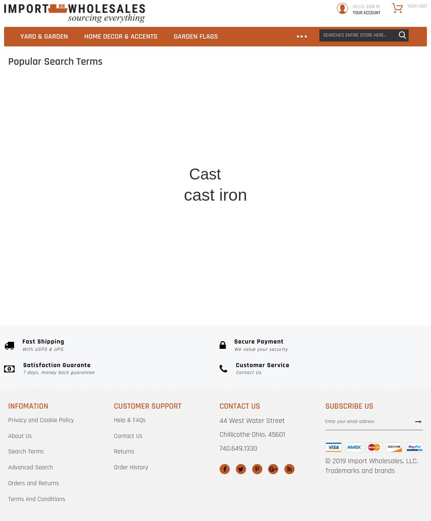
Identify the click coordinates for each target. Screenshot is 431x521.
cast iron (215, 195)
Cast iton (209, 212)
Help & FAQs (130, 420)
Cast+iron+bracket (216, 130)
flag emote (275, 157)
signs (144, 226)
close (246, 286)
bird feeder (259, 102)
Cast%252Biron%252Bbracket (167, 296)
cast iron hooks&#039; (131, 266)
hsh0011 (335, 136)
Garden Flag (251, 256)
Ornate (285, 229)
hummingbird (82, 143)
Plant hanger (186, 263)
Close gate (360, 185)
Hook (247, 231)
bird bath (288, 257)
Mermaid (305, 270)
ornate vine (330, 160)
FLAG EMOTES (150, 193)
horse (174, 125)
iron (234, 169)
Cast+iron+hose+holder (243, 268)
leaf (234, 97)
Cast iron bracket (185, 141)
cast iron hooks (260, 246)
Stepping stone (105, 247)
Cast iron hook (195, 246)
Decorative (202, 229)
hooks (165, 227)
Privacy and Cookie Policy (41, 420)
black (132, 211)
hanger (293, 197)
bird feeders (105, 258)
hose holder (202, 117)
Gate (124, 236)
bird (286, 187)
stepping (132, 203)
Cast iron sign (196, 99)
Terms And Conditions (36, 499)
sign (260, 144)
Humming (110, 119)
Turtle (331, 210)
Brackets (263, 220)
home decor (196, 157)
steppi (109, 217)
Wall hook (146, 237)
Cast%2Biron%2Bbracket (190, 82)
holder (262, 189)
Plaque (142, 146)
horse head (274, 288)
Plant (317, 196)
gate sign (335, 127)
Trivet (335, 185)
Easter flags (327, 247)
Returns (124, 451)
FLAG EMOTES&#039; (111, 182)
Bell (254, 136)
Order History (131, 467)
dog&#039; (101, 194)
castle (164, 216)
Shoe (173, 184)
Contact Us (128, 436)
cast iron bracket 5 (207, 304)
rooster (108, 204)
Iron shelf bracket (282, 278)
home (177, 171)
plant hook (112, 226)
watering (83, 204)
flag (244, 153)
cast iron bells (150, 94)
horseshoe (341, 194)
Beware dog (306, 239)
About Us (20, 436)
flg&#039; (307, 205)
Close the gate (333, 169)
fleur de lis (136, 155)
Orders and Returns (33, 483)
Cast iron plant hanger (177, 279)
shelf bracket (146, 252)
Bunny (134, 126)
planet (259, 198)
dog (243, 210)
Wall (159, 159)
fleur (296, 250)
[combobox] (364, 35)
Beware (103, 153)
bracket (145, 171)
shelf (292, 213)
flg (227, 151)
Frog (154, 119)
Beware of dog (103, 170)
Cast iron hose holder (263, 119)
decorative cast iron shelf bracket (162, 109)
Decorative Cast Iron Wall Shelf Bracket (126, 133)
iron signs (316, 218)
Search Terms (26, 451)
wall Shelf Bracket (292, 130)
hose (155, 206)
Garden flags (284, 172)
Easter (132, 280)
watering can (349, 255)
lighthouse (311, 186)
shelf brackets (295, 146)
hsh (231, 233)
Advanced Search (30, 467)
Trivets (340, 221)
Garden (269, 209)
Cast (205, 174)
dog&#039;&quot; (210, 286)
